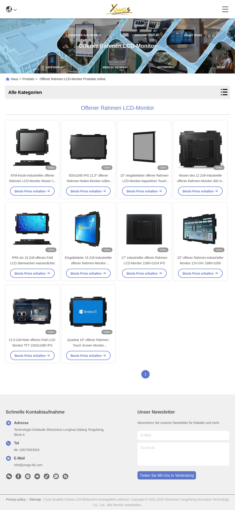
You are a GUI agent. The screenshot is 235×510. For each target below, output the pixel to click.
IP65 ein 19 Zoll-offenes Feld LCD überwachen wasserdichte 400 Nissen (32, 263)
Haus (14, 79)
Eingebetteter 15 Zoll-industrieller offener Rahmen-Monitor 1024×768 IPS (88, 263)
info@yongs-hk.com (28, 465)
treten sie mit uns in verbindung (167, 475)
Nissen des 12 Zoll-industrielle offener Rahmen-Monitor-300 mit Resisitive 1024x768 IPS (200, 181)
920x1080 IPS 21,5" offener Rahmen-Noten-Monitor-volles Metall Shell (88, 181)
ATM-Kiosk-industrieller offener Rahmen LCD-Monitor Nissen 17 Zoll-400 (32, 181)
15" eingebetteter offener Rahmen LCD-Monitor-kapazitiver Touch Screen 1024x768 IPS (144, 181)
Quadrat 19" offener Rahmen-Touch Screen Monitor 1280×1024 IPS (88, 345)
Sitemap (35, 499)
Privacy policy (16, 499)
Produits (28, 79)
